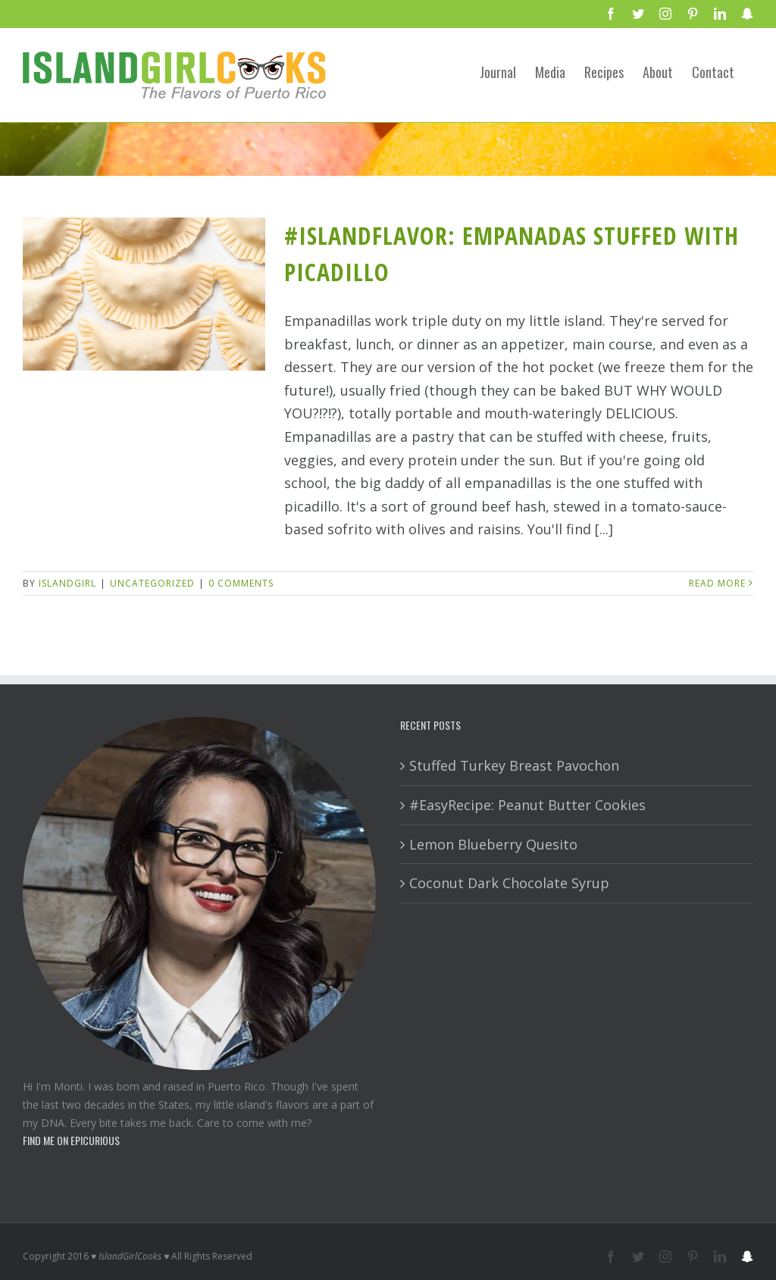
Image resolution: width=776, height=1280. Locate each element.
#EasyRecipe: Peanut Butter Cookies (527, 805)
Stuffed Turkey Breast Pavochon (514, 765)
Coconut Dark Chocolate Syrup (509, 883)
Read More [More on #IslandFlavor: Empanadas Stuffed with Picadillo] (717, 583)
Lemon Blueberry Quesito (493, 844)
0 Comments (241, 583)
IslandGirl (67, 583)
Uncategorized (152, 583)
